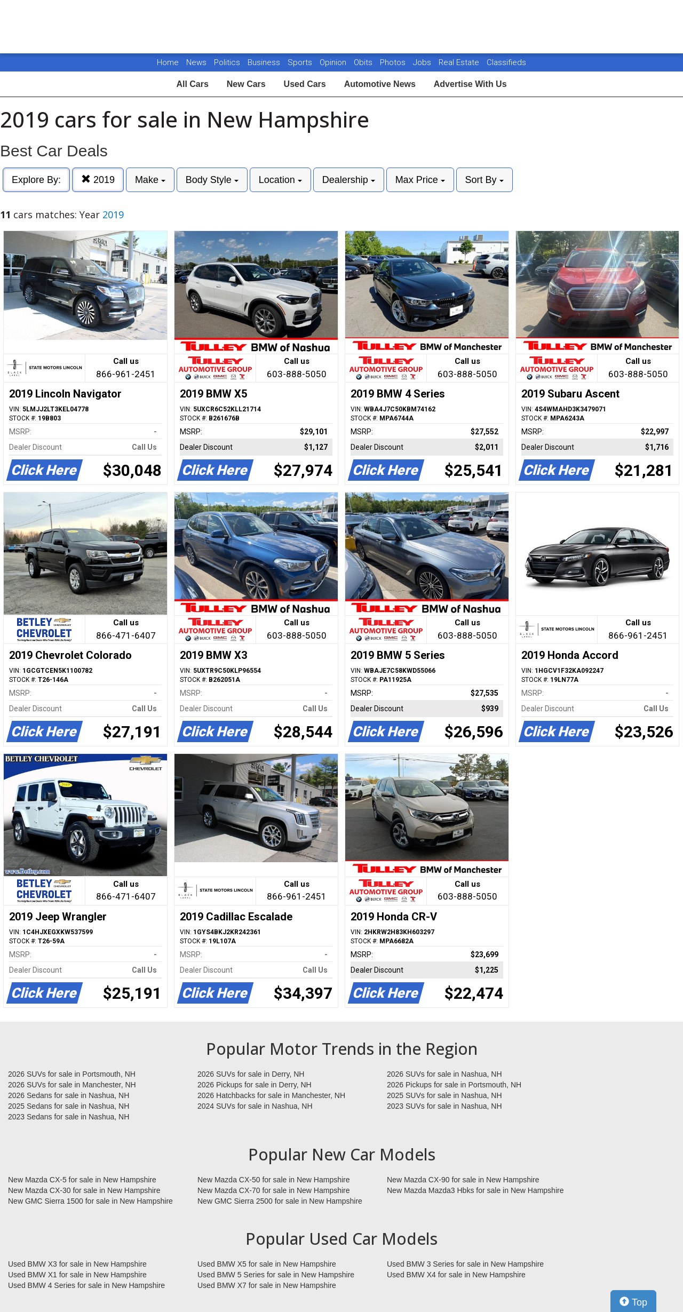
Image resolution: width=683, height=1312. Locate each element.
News (196, 62)
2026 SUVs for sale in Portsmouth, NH (72, 1074)
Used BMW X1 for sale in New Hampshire (77, 1274)
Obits (364, 62)
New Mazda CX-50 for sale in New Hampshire (273, 1179)
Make (150, 179)
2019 (98, 179)
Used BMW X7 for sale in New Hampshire (266, 1285)
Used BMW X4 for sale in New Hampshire (456, 1274)
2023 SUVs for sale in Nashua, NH (444, 1106)
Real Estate (460, 62)
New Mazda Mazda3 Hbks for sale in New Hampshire (475, 1190)
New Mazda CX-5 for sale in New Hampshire (82, 1179)
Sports (301, 62)
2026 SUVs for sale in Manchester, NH (72, 1084)
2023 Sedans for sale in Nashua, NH (68, 1116)
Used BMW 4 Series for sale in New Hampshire (86, 1285)
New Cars (246, 84)
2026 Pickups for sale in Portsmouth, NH (454, 1084)
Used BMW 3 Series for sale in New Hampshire (465, 1264)
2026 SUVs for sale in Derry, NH (250, 1074)
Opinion (334, 62)
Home (168, 62)
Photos (394, 62)
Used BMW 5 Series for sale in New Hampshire (275, 1274)
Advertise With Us (470, 84)
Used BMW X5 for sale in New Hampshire (266, 1264)
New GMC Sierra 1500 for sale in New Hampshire (90, 1201)
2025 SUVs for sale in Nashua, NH (444, 1095)
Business (265, 62)
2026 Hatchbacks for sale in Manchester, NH (271, 1095)
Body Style (212, 179)
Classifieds (506, 62)
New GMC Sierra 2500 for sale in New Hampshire (279, 1201)
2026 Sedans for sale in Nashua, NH (68, 1095)
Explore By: (36, 179)
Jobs (423, 62)
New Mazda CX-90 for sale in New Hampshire (463, 1179)
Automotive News (380, 84)
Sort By (484, 179)
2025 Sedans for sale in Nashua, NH (68, 1106)
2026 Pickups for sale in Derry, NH (254, 1084)
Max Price (420, 179)
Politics (227, 62)
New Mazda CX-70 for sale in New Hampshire (273, 1190)
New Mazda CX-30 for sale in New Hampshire (84, 1190)
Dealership (348, 179)
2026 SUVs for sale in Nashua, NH (444, 1074)
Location (280, 179)
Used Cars (305, 84)
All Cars (192, 84)
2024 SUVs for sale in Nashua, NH (255, 1106)
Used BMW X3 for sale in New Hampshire (77, 1264)
